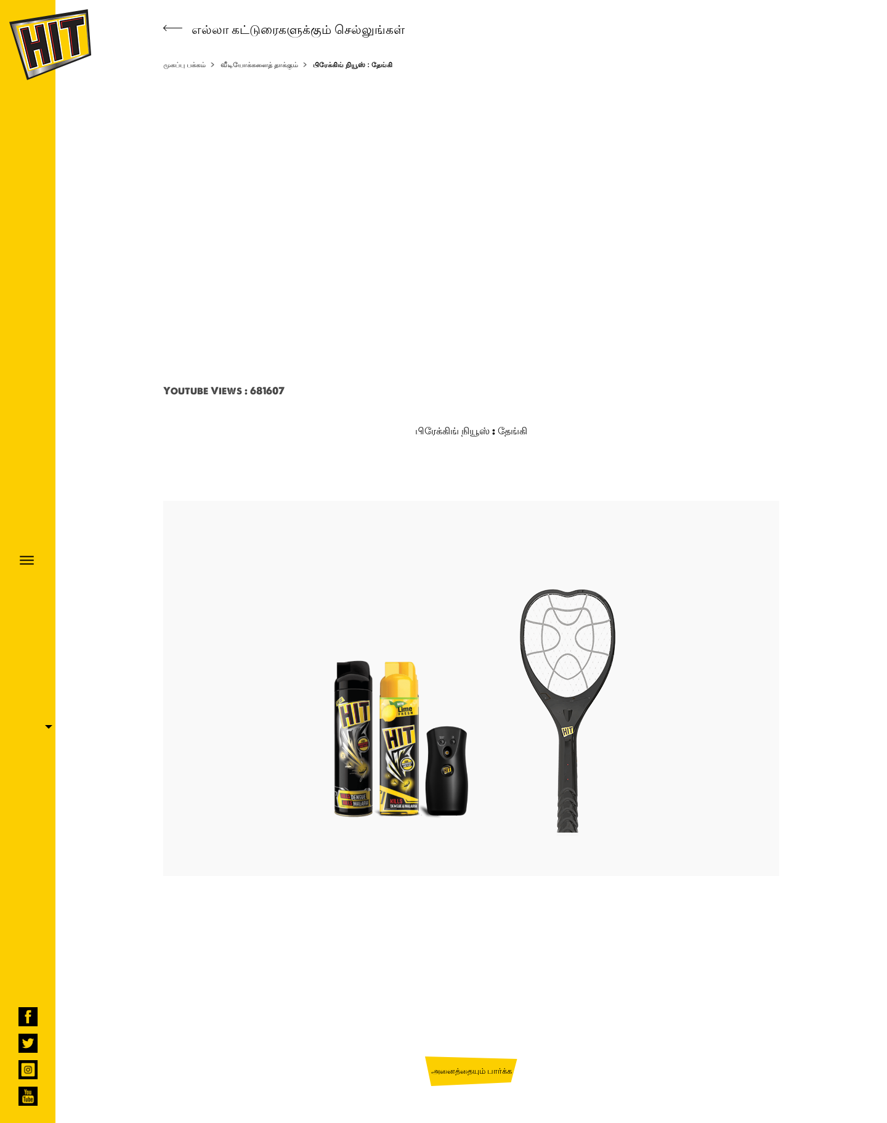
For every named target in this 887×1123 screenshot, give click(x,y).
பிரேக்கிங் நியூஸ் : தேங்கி (352, 64)
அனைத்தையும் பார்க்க (471, 1071)
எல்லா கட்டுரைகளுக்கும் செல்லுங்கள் (284, 29)
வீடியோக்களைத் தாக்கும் (259, 64)
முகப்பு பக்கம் (184, 64)
